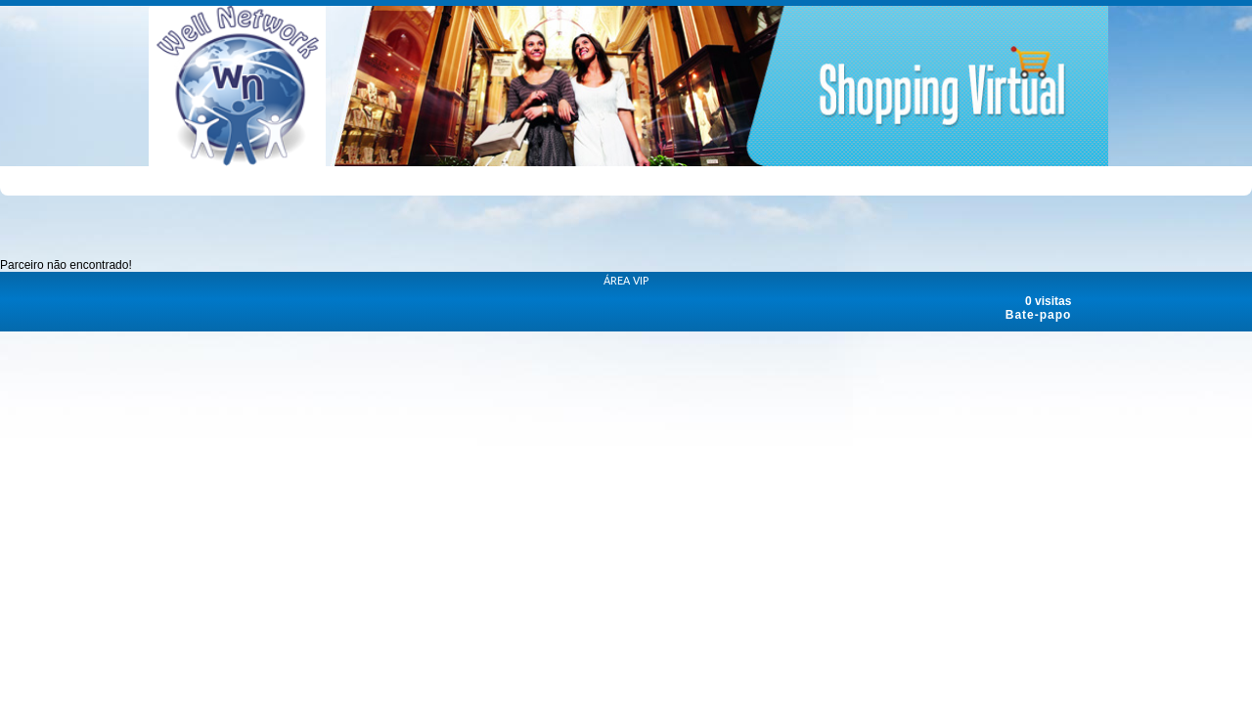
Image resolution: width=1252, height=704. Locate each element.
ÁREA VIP (626, 280)
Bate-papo (1039, 315)
